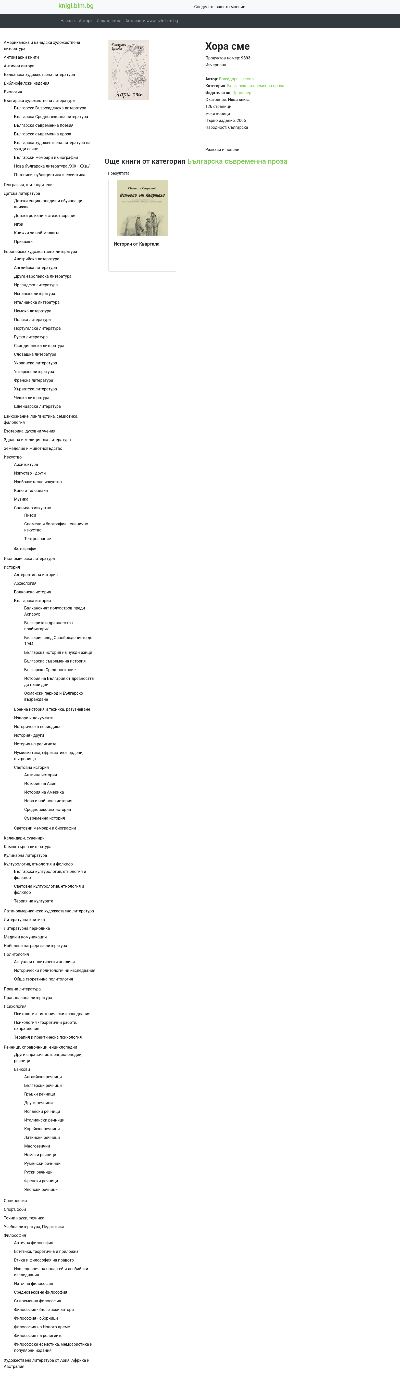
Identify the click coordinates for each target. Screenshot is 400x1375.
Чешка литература (31, 397)
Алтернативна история (36, 574)
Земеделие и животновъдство (33, 448)
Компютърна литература (28, 846)
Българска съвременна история (55, 661)
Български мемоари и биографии (46, 157)
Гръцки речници (39, 1094)
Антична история (40, 774)
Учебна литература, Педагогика (34, 1226)
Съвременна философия (37, 1300)
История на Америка (44, 792)
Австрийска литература (36, 259)
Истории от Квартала (136, 244)
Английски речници (43, 1076)
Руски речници (38, 1172)
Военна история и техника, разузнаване (52, 709)
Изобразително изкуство (38, 481)
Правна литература (22, 989)
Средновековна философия (40, 1292)
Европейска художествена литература (40, 251)
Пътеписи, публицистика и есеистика (49, 174)
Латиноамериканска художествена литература (49, 911)
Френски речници (41, 1180)
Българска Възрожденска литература (50, 108)
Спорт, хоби (15, 1209)
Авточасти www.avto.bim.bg (152, 20)
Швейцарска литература (37, 406)
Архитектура (26, 464)
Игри (18, 224)
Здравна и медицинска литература (37, 439)
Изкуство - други (30, 473)
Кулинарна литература (25, 855)
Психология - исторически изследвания (52, 1013)
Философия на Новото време (42, 1327)
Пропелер (241, 92)
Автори (86, 20)
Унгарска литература (34, 371)
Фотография (26, 548)
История (12, 567)
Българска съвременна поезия (43, 125)
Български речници (43, 1085)
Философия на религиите (38, 1335)
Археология (25, 583)
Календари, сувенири (24, 838)
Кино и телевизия (31, 490)
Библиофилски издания (26, 83)
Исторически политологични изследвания (54, 970)
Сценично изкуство (32, 507)
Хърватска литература (35, 389)
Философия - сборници (36, 1318)
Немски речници (40, 1154)
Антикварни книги (21, 57)
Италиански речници (44, 1120)
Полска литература (32, 319)
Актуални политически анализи (44, 961)
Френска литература (33, 380)
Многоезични (37, 1146)
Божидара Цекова (236, 79)
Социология (15, 1200)
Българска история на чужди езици (58, 652)
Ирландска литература (36, 285)
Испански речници (42, 1111)
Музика (21, 499)
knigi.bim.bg (76, 5)
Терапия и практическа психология (48, 1037)
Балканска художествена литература (39, 74)
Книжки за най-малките (36, 233)
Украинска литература (35, 363)
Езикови (22, 1069)
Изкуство (13, 457)
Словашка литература (35, 354)
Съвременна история (44, 818)
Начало (67, 20)
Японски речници (41, 1189)
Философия (15, 1235)
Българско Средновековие (50, 669)
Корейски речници (42, 1128)
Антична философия (33, 1242)
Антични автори (19, 65)
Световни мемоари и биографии (45, 828)
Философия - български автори (44, 1309)
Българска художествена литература (39, 100)
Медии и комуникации (25, 937)
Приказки (23, 241)
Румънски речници (42, 1163)
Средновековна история (47, 809)
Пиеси (30, 515)
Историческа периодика (37, 726)
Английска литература (35, 267)
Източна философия (33, 1283)
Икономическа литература (29, 558)
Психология (15, 1006)
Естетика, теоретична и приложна (46, 1251)
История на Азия (40, 783)
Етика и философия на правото (44, 1260)
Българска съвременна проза (42, 134)
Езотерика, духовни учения (29, 431)
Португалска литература (37, 328)
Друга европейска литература (42, 276)
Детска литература (22, 193)
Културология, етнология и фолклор (38, 864)
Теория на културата (33, 901)
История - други (29, 735)
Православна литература (28, 997)
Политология (16, 954)
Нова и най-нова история (48, 800)
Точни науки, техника (24, 1218)
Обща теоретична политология (43, 979)
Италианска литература (36, 302)
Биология (13, 92)
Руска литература (31, 337)
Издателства (109, 20)
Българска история (32, 600)
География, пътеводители (28, 184)
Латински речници (42, 1137)
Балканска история (32, 592)
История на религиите (35, 744)
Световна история (31, 767)
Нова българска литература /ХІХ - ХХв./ (52, 166)
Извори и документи (34, 718)
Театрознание (37, 538)
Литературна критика (24, 919)
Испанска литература (34, 293)
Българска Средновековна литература (51, 116)
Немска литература (32, 311)
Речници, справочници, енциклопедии (40, 1047)
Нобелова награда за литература (35, 945)
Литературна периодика (27, 928)
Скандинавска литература (39, 345)
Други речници (38, 1102)
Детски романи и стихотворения (45, 215)
